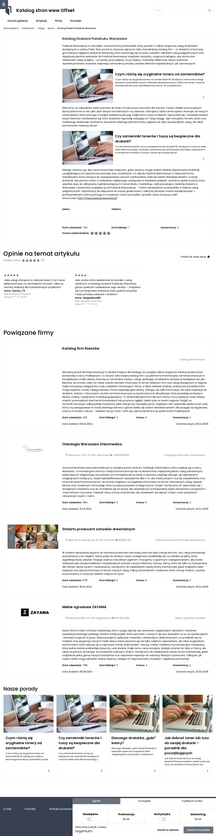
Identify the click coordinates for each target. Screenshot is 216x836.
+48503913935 (121, 455)
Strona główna (17, 21)
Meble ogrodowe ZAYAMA (84, 607)
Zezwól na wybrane (168, 830)
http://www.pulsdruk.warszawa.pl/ (97, 198)
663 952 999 (122, 618)
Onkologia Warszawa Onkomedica (92, 444)
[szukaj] (183, 10)
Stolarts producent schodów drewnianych (98, 529)
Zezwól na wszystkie (198, 830)
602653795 (124, 540)
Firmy (58, 21)
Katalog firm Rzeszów (80, 348)
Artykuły (41, 21)
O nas (7, 809)
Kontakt (75, 21)
